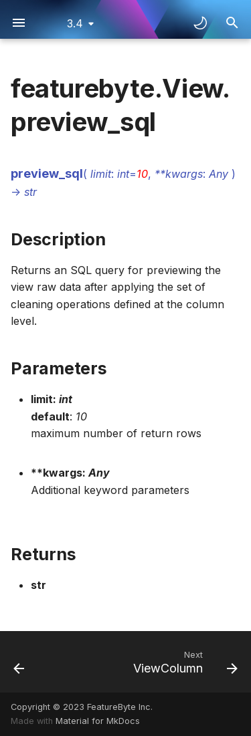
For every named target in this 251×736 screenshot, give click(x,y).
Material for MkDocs (98, 721)
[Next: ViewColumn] (183, 662)
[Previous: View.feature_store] (19, 662)
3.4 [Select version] (75, 23)
